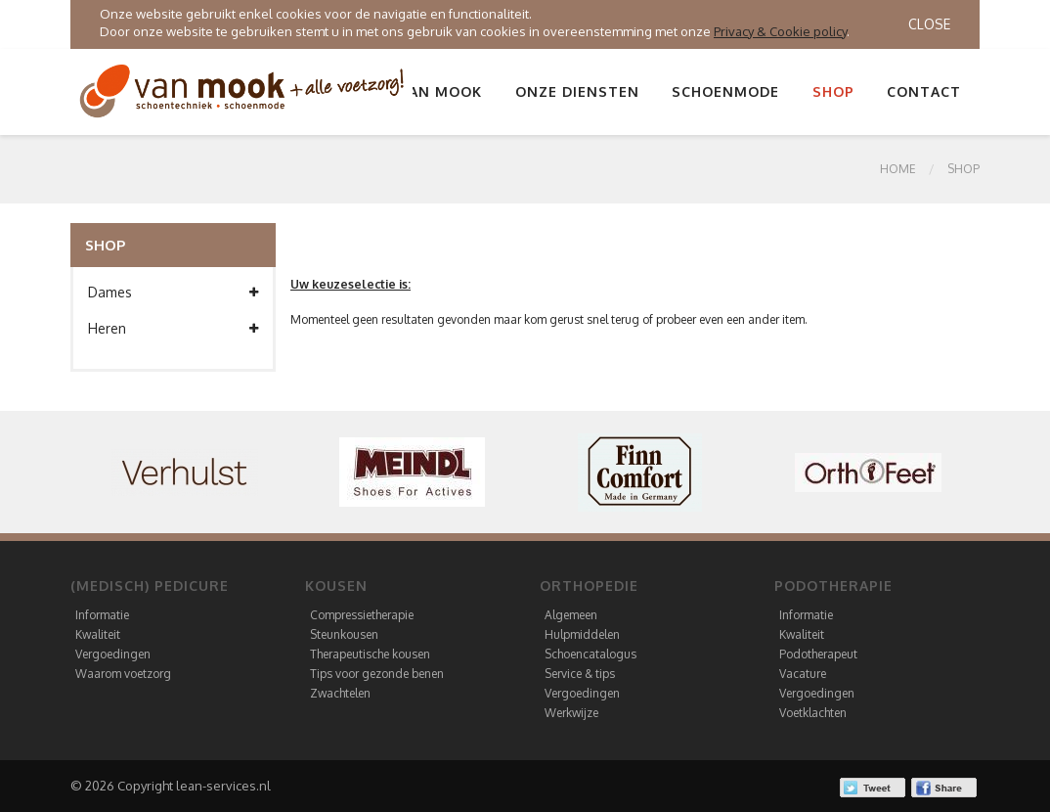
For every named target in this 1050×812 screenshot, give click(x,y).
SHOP (963, 168)
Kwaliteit (97, 634)
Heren (173, 328)
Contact (924, 91)
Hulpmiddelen (582, 634)
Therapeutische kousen (370, 654)
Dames (173, 292)
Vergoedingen (113, 654)
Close (929, 24)
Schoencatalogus (590, 654)
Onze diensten (577, 91)
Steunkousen (344, 634)
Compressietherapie (362, 615)
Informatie (102, 615)
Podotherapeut (818, 654)
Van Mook (441, 91)
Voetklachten (813, 712)
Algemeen (571, 615)
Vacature (802, 673)
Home (898, 168)
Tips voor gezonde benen (377, 673)
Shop (833, 91)
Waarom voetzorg (123, 673)
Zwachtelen (340, 693)
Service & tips (580, 673)
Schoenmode (725, 91)
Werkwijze (571, 712)
